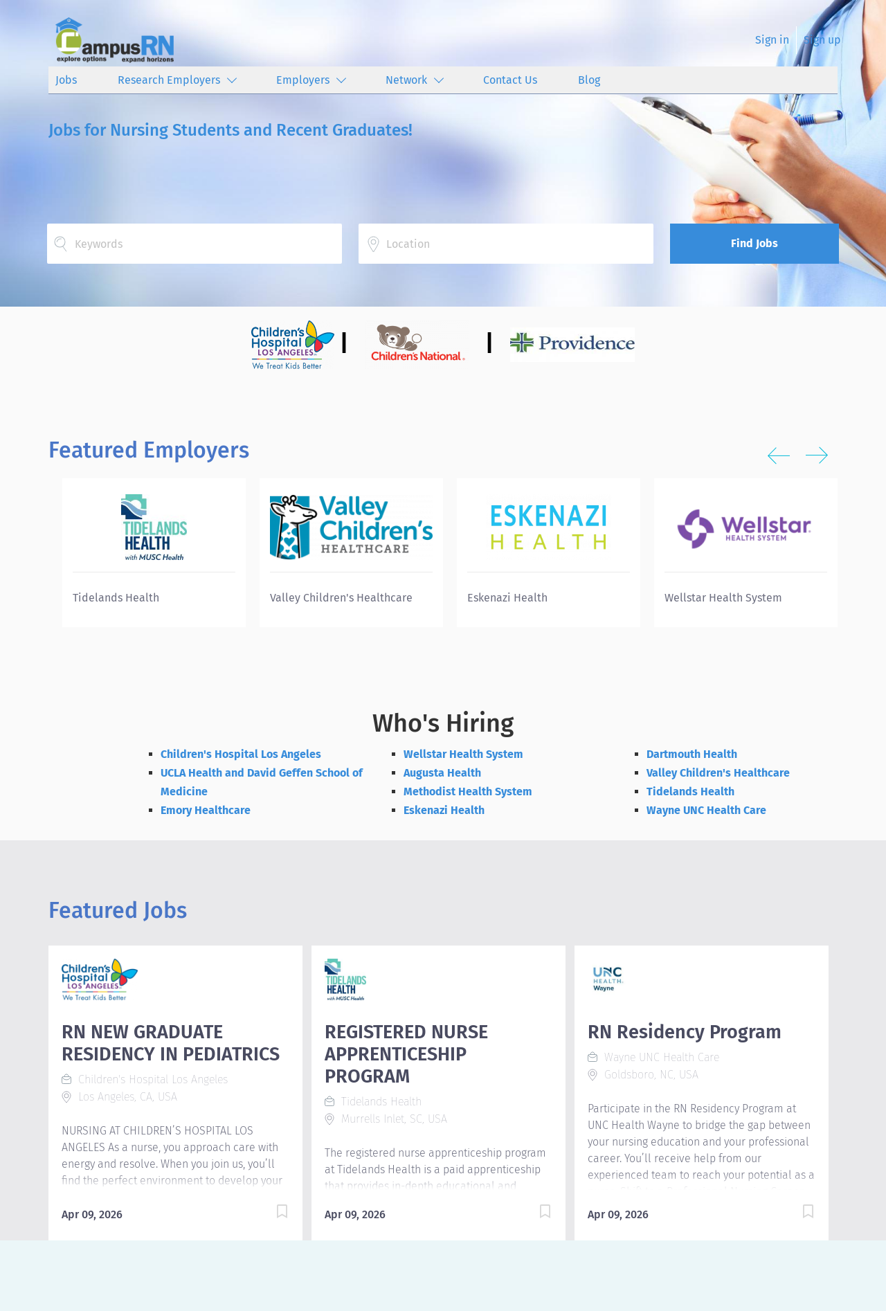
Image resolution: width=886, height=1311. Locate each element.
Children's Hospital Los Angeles (241, 754)
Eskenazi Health (444, 810)
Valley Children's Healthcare (718, 772)
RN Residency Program (684, 1032)
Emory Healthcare (206, 810)
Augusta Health (442, 772)
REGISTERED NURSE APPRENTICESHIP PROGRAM (406, 1054)
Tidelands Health (690, 791)
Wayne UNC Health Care (706, 810)
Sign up (822, 39)
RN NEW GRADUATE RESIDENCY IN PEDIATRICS (171, 1043)
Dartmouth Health (692, 754)
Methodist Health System (468, 791)
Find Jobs (754, 243)
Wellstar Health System (463, 754)
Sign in (772, 39)
